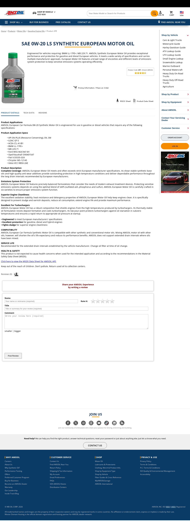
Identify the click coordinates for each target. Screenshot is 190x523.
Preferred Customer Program (17, 480)
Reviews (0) (10, 274)
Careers (8, 464)
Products (11, 31)
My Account (55, 477)
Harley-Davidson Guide (174, 47)
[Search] (111, 13)
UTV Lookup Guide (172, 55)
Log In (175, 146)
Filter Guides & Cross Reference (108, 480)
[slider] (140, 73)
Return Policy (55, 470)
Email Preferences (57, 480)
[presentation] (27, 345)
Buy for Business (12, 483)
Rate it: (84, 301)
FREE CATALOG (63, 22)
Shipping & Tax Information (61, 473)
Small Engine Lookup (173, 58)
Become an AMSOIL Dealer (16, 486)
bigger (17, 333)
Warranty (8, 490)
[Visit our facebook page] (68, 427)
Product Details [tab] (10, 113)
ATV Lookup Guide (172, 51)
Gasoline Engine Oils (36, 31)
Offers (7, 477)
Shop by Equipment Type (105, 473)
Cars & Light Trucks (172, 40)
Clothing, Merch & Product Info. (108, 470)
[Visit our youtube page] (98, 427)
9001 (168, 509)
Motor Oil (99, 464)
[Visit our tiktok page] (106, 427)
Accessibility (145, 477)
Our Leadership (11, 493)
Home (3, 31)
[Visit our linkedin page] (114, 427)
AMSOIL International (104, 486)
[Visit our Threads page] (91, 427)
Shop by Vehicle (101, 477)
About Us (8, 467)
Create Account (175, 137)
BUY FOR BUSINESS (39, 22)
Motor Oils (21, 31)
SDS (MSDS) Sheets (58, 486)
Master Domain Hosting (14, 517)
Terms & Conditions (148, 467)
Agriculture (168, 86)
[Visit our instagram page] (83, 427)
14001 (173, 509)
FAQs (52, 483)
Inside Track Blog (12, 496)
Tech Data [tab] (29, 113)
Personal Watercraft (172, 69)
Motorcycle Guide (171, 43)
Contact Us (54, 464)
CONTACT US (84, 22)
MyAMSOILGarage (102, 483)
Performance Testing (13, 473)
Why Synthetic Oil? (12, 470)
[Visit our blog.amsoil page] (122, 427)
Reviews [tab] (43, 113)
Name (8, 298)
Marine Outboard (171, 66)
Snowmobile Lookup (173, 62)
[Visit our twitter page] (75, 427)
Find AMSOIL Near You (173, 22)
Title (7, 305)
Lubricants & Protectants (105, 467)
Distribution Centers (58, 490)
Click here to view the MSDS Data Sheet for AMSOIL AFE (28, 261)
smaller (8, 333)
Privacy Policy (145, 464)
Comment (9, 313)
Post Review (13, 358)
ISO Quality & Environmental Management (157, 473)
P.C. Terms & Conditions (150, 470)
